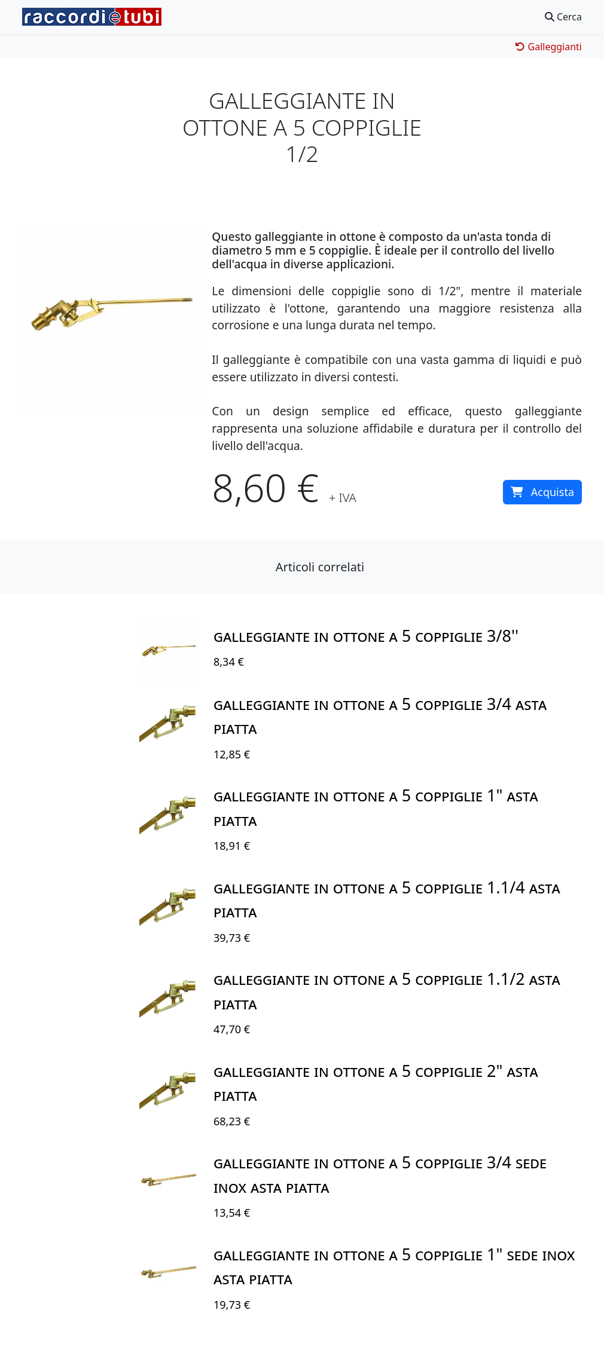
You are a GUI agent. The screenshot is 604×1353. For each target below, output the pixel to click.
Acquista (542, 492)
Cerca (563, 16)
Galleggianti (548, 46)
